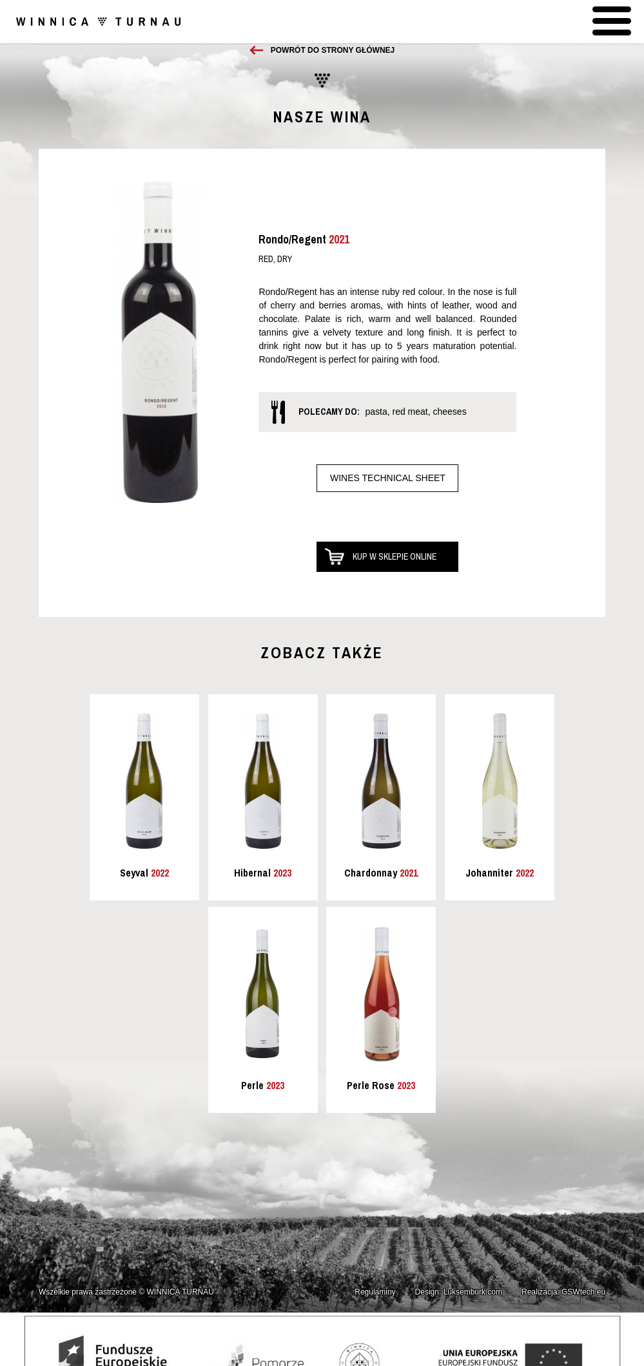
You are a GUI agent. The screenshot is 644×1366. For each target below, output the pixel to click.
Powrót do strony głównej (333, 50)
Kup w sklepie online (394, 556)
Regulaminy (375, 1291)
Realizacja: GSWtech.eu (563, 1291)
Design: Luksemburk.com (458, 1291)
